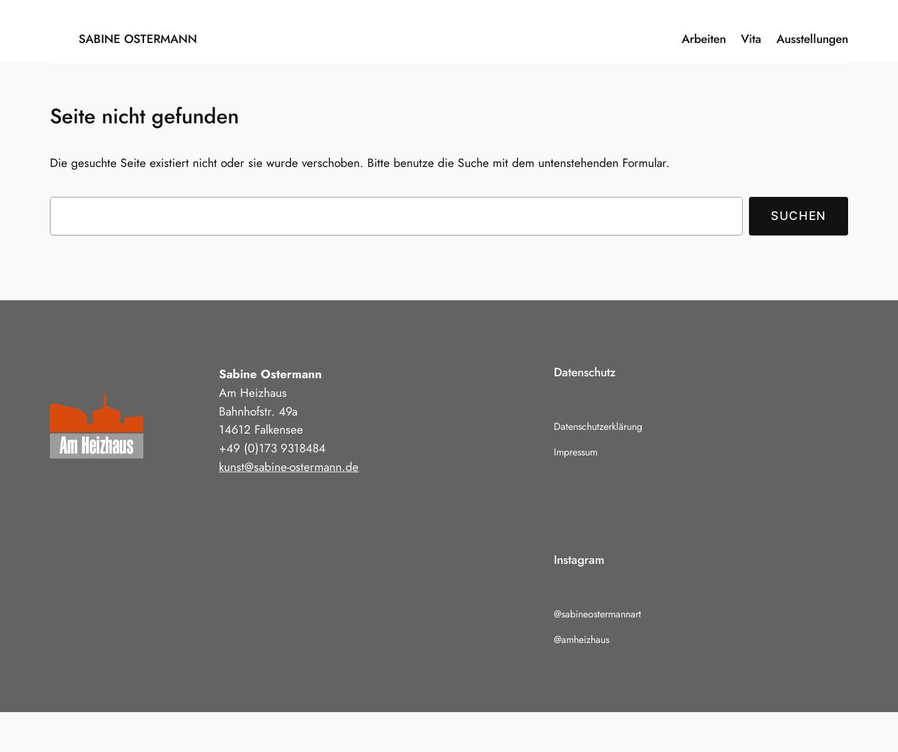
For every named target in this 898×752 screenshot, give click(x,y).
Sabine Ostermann (138, 38)
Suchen (798, 215)
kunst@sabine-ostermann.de (289, 466)
